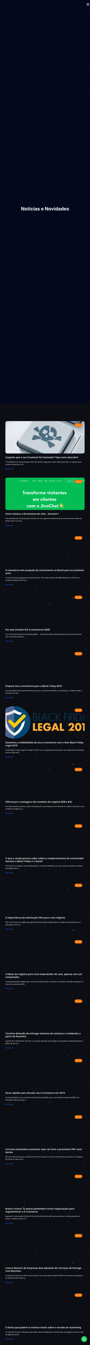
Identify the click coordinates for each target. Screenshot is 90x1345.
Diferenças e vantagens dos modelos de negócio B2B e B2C (38, 801)
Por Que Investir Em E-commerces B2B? (27, 629)
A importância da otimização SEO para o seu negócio (35, 917)
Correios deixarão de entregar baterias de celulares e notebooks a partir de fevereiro (43, 1035)
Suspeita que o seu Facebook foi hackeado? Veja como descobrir (41, 457)
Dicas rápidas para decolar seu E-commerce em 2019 (35, 1092)
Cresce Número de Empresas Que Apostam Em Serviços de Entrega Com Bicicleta (43, 1269)
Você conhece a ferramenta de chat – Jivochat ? (32, 513)
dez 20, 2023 (9, 469)
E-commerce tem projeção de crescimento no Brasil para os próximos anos (44, 572)
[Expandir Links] (84, 1339)
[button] (88, 4)
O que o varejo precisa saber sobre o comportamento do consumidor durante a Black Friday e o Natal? (44, 860)
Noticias (78, 425)
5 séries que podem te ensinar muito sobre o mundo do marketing (43, 1327)
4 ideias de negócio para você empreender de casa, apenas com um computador (43, 976)
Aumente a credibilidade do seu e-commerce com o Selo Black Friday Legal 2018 (44, 744)
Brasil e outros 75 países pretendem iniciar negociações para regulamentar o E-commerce (39, 1210)
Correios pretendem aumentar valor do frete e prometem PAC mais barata (43, 1151)
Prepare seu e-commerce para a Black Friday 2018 (33, 686)
